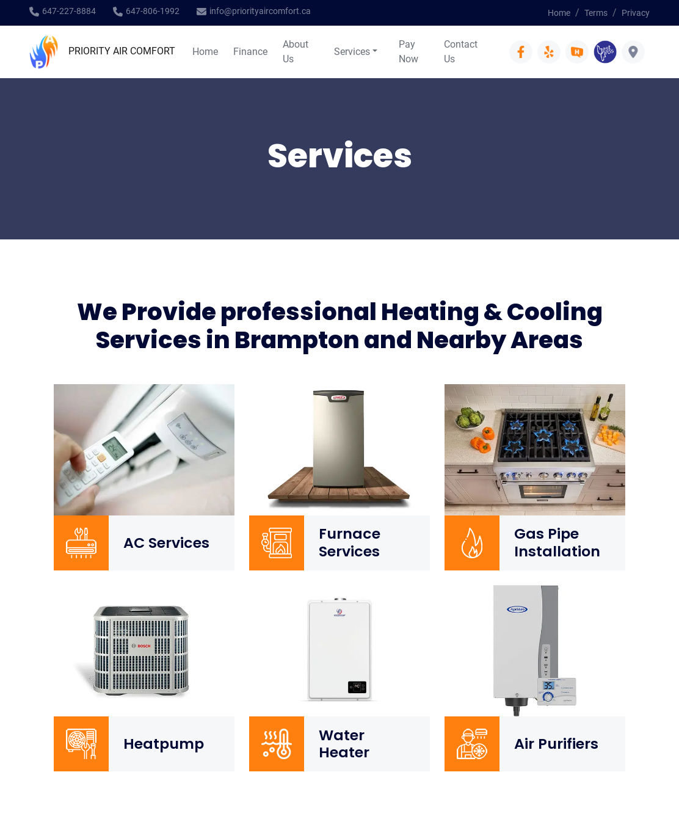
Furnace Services (349, 542)
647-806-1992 (153, 11)
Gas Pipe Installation (557, 542)
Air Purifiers (556, 743)
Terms (596, 13)
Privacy (636, 13)
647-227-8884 (69, 11)
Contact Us (460, 51)
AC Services (166, 543)
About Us (295, 51)
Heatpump (163, 743)
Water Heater (344, 744)
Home (559, 13)
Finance (250, 51)
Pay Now (408, 51)
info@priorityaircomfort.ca (260, 11)
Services (352, 51)
